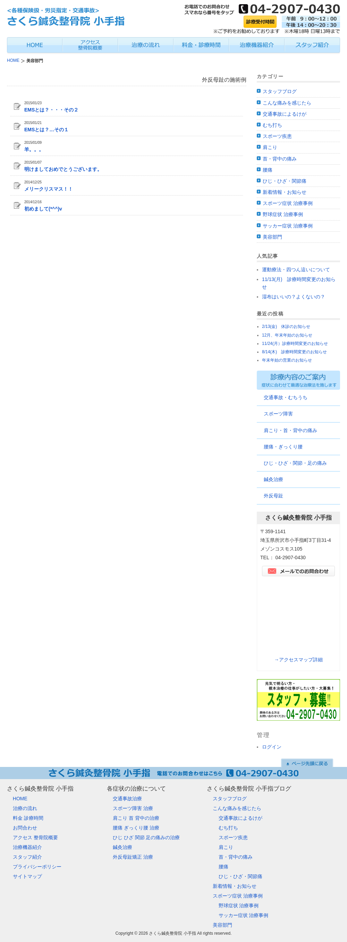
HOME (20, 798)
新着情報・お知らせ (284, 192)
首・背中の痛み (280, 159)
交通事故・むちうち (285, 397)
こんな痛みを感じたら (287, 103)
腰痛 (267, 170)
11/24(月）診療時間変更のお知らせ (295, 343)
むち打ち (272, 125)
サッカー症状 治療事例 (288, 226)
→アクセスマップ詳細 (298, 659)
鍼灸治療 (273, 479)
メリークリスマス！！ (48, 189)
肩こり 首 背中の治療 (136, 818)
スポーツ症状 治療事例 (288, 203)
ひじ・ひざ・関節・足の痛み (295, 463)
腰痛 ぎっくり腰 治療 (136, 828)
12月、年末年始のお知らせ (287, 335)
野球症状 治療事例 (283, 214)
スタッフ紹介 (27, 857)
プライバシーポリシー (37, 866)
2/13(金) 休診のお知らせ (286, 326)
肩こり (270, 147)
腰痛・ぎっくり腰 (283, 446)
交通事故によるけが (284, 114)
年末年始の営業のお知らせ (287, 360)
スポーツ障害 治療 (133, 808)
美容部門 (272, 237)
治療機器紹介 (27, 847)
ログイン (271, 747)
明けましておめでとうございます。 (63, 169)
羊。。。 (34, 149)
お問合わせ (25, 828)
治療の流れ (25, 808)
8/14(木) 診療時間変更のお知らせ (294, 351)
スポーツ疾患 (277, 136)
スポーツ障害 (278, 413)
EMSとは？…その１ (46, 129)
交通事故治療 (127, 798)
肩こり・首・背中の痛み (290, 430)
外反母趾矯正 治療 (133, 857)
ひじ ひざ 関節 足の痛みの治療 (146, 837)
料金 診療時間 (28, 818)
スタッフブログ (280, 91)
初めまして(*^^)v (43, 209)
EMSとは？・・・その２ (51, 110)
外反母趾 (273, 495)
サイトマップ (27, 876)
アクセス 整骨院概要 (35, 837)
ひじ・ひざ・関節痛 (284, 181)
